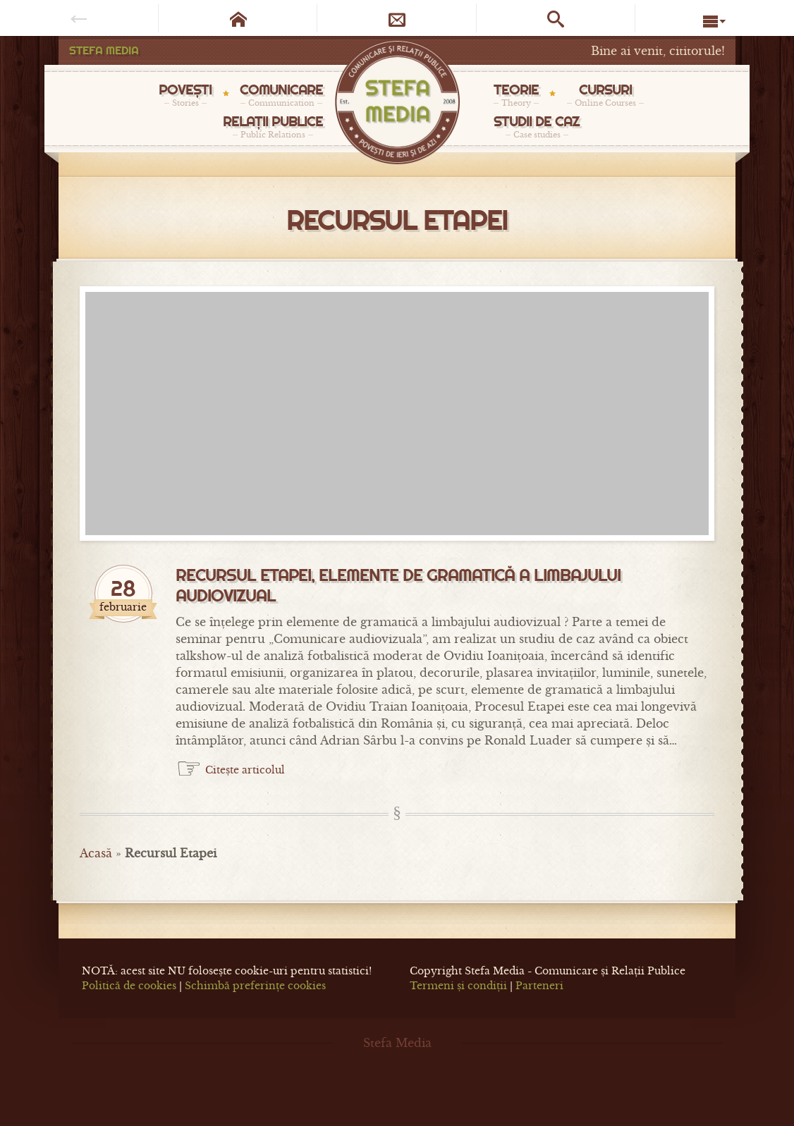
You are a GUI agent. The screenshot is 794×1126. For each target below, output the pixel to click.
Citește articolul (245, 770)
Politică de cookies (129, 985)
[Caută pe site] (556, 18)
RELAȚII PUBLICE (273, 126)
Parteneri (539, 985)
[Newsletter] (396, 18)
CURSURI (605, 94)
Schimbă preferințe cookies (255, 985)
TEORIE (516, 94)
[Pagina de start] (238, 18)
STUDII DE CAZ (537, 126)
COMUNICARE (281, 94)
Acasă (96, 853)
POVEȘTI (185, 94)
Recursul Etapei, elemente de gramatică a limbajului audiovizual (398, 585)
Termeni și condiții (458, 985)
